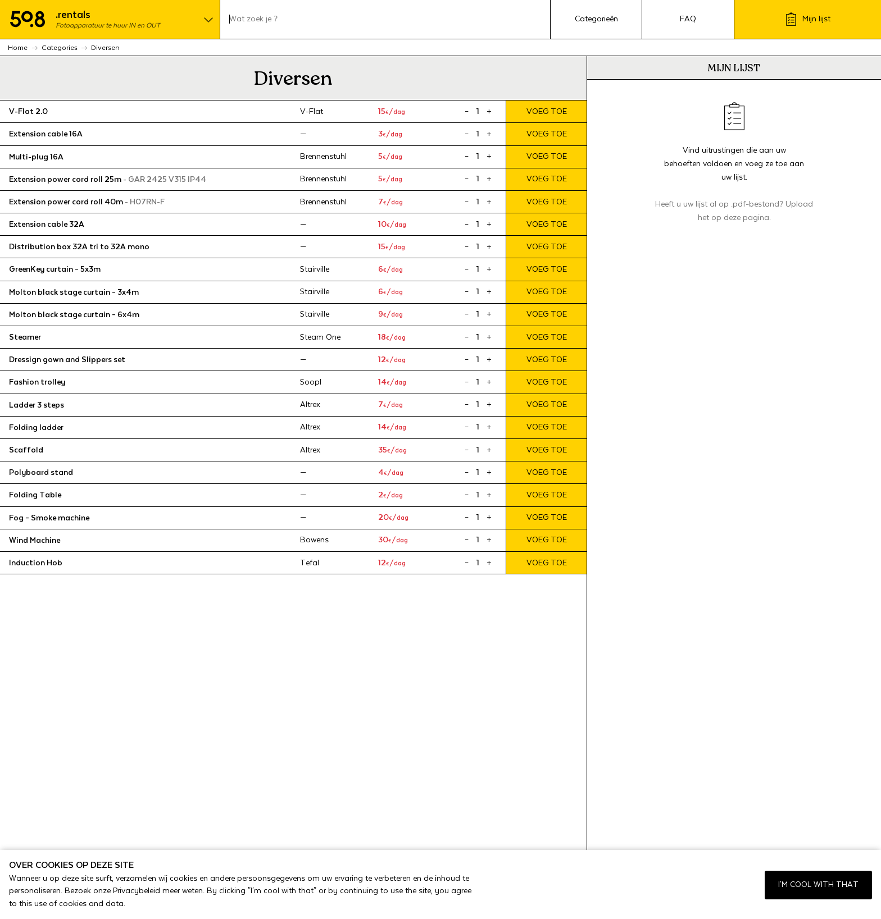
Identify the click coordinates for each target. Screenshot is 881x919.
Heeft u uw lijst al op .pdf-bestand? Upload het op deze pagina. (734, 211)
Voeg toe (546, 111)
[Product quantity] (477, 111)
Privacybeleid (136, 890)
